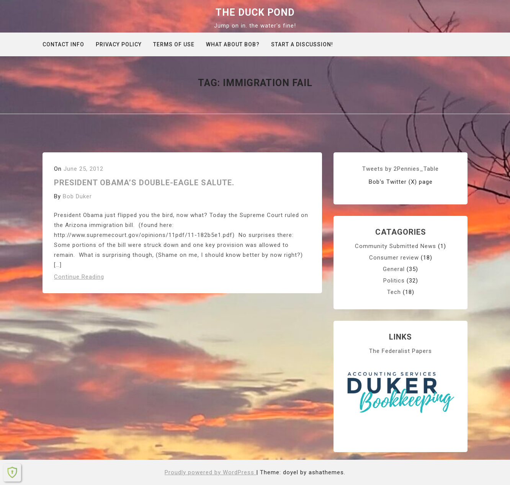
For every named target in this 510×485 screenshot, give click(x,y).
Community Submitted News (395, 246)
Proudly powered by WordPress (210, 472)
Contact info (63, 44)
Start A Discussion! (302, 44)
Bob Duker (77, 196)
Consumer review (394, 257)
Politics (394, 280)
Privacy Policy (119, 44)
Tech (394, 292)
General (394, 269)
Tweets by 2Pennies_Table (400, 168)
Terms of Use (174, 44)
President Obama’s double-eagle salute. (144, 182)
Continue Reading (79, 276)
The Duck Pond (255, 12)
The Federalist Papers (400, 351)
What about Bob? (233, 44)
